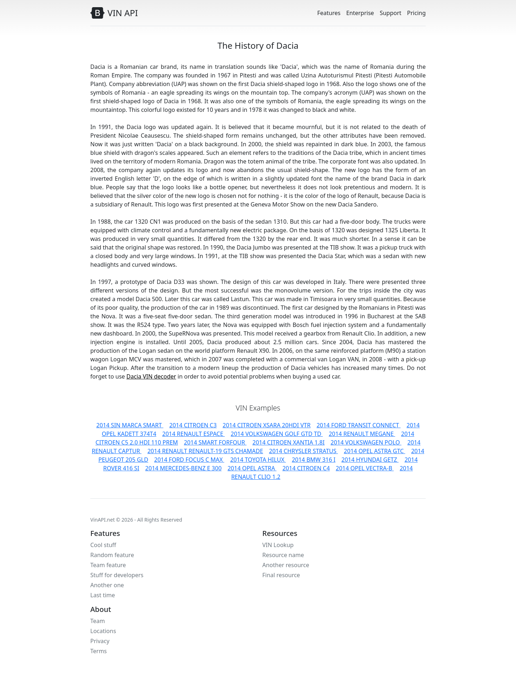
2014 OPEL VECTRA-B (365, 468)
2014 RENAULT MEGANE (362, 434)
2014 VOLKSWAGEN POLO (366, 442)
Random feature (112, 555)
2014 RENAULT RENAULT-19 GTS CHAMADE (205, 451)
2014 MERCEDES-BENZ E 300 (183, 468)
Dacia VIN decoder (151, 376)
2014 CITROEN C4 (306, 468)
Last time (102, 595)
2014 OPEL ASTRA (252, 468)
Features (328, 13)
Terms (98, 651)
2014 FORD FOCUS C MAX (189, 460)
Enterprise (360, 13)
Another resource (285, 565)
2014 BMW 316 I (313, 460)
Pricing (416, 13)
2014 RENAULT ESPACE (193, 434)
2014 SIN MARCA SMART (129, 425)
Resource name (283, 555)
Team (97, 621)
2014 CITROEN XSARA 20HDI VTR (266, 425)
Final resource (281, 575)
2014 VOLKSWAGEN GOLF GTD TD (277, 434)
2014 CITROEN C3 (192, 425)
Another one (107, 585)
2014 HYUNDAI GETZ (369, 460)
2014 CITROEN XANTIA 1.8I (289, 442)
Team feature (108, 565)
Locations (103, 631)
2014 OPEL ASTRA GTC (374, 451)
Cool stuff (103, 545)
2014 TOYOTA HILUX (258, 460)
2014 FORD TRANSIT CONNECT (358, 425)
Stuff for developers (116, 575)
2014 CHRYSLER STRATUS (303, 451)
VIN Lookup (277, 545)
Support (390, 13)
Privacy (99, 641)
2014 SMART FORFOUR (215, 442)
